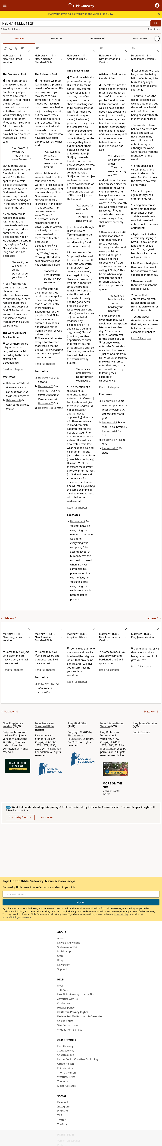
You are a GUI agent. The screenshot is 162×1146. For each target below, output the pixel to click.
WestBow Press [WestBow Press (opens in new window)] (66, 1077)
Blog (60, 960)
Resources (23, 38)
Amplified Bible (77, 723)
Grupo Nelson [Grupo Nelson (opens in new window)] (65, 1063)
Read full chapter (13, 369)
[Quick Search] (75, 23)
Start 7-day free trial (20, 817)
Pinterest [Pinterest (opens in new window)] (62, 1111)
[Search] (155, 23)
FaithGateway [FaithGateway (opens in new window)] (65, 1046)
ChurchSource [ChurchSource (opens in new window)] (65, 1055)
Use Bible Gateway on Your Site (75, 994)
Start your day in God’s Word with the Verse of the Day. (80, 14)
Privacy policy (66, 1007)
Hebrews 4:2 (13, 383)
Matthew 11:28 (47, 683)
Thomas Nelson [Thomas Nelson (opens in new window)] (66, 1072)
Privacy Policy (121, 914)
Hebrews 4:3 (77, 521)
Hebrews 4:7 (45, 403)
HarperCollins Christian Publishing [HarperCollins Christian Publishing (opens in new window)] (77, 1059)
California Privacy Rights (72, 1012)
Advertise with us (67, 999)
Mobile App (64, 951)
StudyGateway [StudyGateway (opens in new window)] (65, 1050)
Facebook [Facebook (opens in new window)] (63, 1102)
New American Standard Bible (44, 724)
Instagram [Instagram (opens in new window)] (63, 1106)
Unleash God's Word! (111, 792)
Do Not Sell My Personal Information (80, 1016)
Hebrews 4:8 (13, 400)
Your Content (62, 38)
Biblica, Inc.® (108, 748)
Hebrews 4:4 (109, 431)
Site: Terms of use (67, 1025)
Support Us (64, 969)
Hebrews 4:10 (110, 448)
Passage (7, 38)
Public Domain (141, 732)
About (60, 938)
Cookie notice (65, 1021)
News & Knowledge (68, 942)
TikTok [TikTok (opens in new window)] (61, 1115)
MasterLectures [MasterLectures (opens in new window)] (66, 1085)
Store (60, 956)
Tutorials (62, 990)
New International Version (112, 724)
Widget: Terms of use (69, 1029)
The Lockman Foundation (48, 750)
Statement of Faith (68, 947)
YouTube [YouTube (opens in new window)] (62, 1124)
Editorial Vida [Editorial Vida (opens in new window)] (65, 1068)
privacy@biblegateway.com (17, 917)
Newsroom (63, 964)
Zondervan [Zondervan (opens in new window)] (63, 1081)
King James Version (145, 723)
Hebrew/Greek (42, 38)
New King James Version (13, 724)
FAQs (60, 985)
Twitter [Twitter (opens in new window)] (61, 1120)
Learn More (46, 817)
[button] (157, 5)
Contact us (63, 1003)
